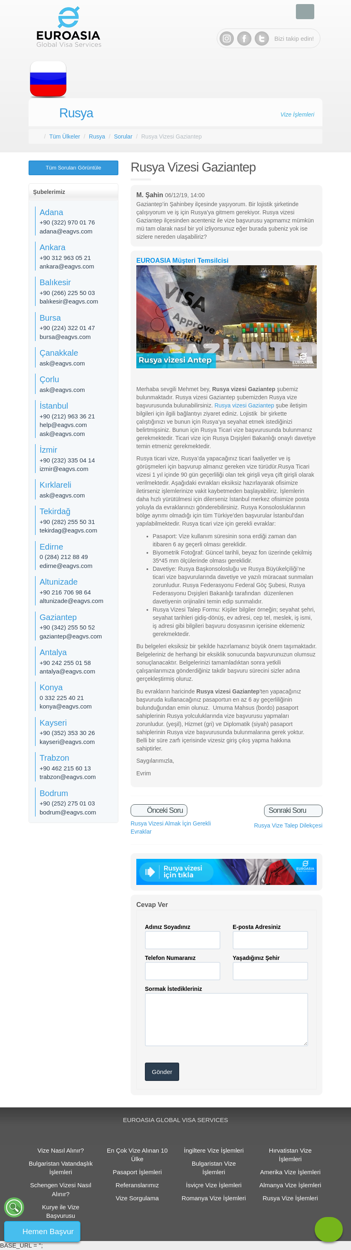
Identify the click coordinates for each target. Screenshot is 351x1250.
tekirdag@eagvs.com (68, 530)
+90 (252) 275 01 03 (67, 803)
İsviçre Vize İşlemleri (214, 1185)
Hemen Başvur (48, 1231)
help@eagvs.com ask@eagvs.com (63, 429)
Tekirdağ (55, 511)
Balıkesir (55, 282)
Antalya (53, 652)
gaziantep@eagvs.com (71, 636)
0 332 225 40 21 (62, 697)
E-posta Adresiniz (257, 927)
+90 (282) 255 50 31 (67, 521)
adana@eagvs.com (66, 231)
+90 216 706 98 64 (65, 592)
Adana (51, 212)
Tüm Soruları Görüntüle (73, 168)
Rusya (76, 113)
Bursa (50, 317)
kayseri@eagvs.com (67, 741)
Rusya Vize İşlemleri (290, 1198)
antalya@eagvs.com (67, 671)
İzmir (48, 449)
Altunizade (59, 581)
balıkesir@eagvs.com (69, 301)
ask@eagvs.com (62, 363)
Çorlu (49, 379)
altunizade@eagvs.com (71, 600)
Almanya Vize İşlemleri (290, 1185)
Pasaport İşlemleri (137, 1172)
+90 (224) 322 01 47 (67, 327)
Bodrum (54, 793)
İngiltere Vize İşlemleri (214, 1150)
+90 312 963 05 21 (65, 257)
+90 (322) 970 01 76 (67, 222)
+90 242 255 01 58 (65, 662)
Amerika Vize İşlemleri (290, 1172)
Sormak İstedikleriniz (173, 989)
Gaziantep (58, 617)
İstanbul (54, 405)
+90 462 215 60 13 (65, 768)
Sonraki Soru (288, 810)
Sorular (123, 136)
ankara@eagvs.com (67, 266)
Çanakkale (59, 352)
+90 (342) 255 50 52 (67, 627)
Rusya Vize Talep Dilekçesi (288, 825)
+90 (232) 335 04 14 (67, 460)
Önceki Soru (164, 810)
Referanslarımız (137, 1185)
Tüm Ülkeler (64, 136)
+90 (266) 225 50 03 (67, 292)
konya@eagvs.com (66, 706)
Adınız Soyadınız (167, 927)
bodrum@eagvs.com (68, 812)
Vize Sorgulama (137, 1198)
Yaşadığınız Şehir (256, 958)
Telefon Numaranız (170, 958)
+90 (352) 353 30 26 (67, 732)
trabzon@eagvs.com (68, 776)
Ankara (52, 247)
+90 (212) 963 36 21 (67, 416)
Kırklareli (55, 484)
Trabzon (54, 757)
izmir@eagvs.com (64, 468)
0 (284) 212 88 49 (64, 556)
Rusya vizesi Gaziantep (244, 405)
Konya (51, 687)
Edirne (51, 546)
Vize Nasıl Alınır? (61, 1150)
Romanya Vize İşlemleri (214, 1198)
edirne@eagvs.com (66, 565)
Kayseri (53, 722)
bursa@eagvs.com (65, 336)
